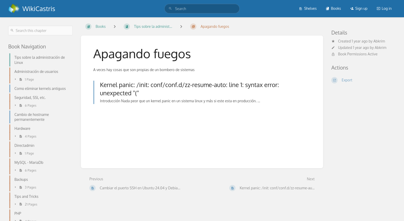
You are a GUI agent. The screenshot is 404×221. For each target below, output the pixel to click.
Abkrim (379, 41)
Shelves (308, 8)
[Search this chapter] (40, 30)
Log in (384, 8)
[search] (201, 8)
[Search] (170, 8)
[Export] (363, 80)
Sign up (358, 8)
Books (333, 8)
